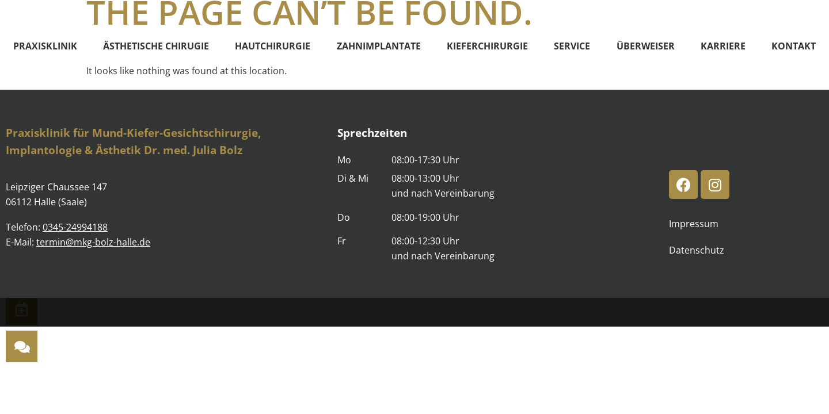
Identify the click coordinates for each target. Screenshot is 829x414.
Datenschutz (696, 250)
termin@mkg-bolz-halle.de (93, 242)
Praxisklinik (45, 46)
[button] (21, 346)
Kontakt (793, 46)
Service (572, 46)
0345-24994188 (75, 227)
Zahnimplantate (379, 46)
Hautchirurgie (272, 46)
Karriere (723, 46)
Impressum (693, 223)
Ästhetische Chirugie (156, 46)
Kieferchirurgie (487, 46)
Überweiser (646, 46)
